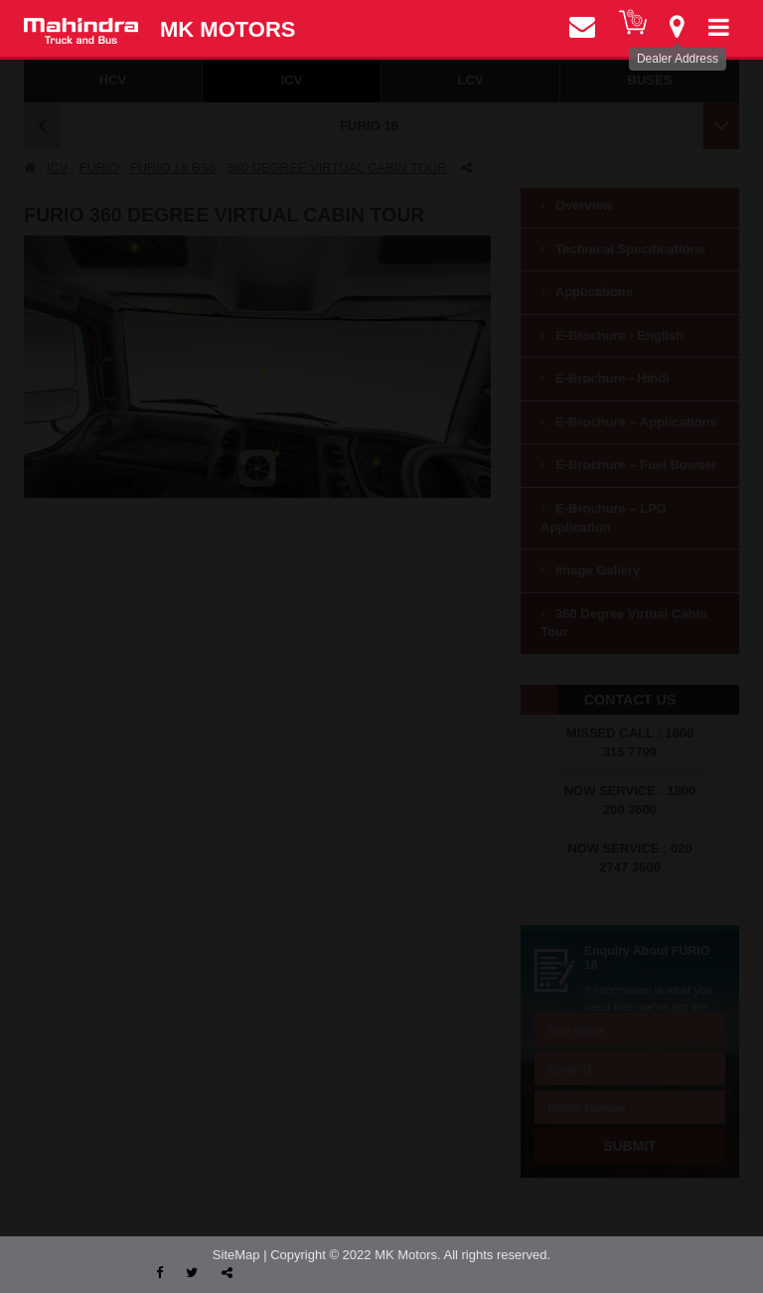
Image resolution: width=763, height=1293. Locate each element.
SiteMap (236, 1254)
